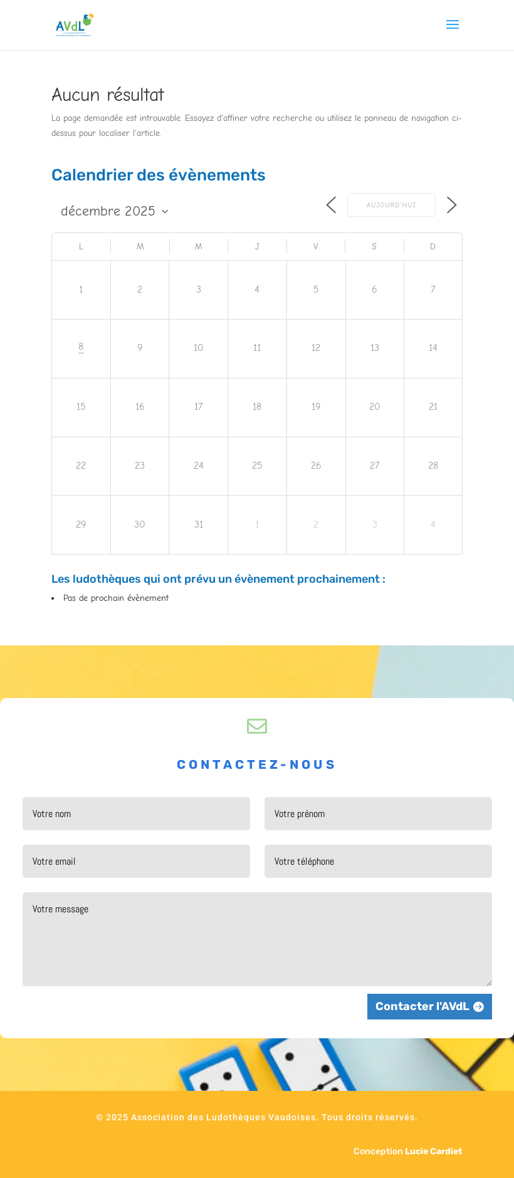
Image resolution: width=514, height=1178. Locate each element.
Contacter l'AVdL (422, 1006)
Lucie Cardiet (434, 1151)
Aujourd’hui (391, 205)
